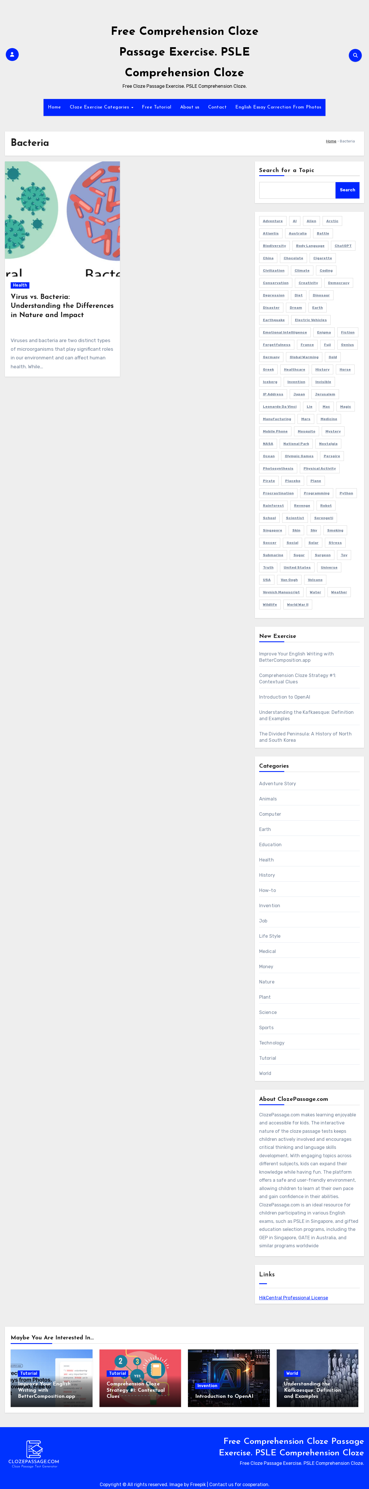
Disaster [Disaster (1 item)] (271, 308)
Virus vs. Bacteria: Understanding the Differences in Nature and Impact (62, 306)
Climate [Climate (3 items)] (302, 270)
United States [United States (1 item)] (297, 567)
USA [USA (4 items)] (267, 580)
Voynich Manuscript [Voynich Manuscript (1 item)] (281, 592)
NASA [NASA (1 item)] (268, 444)
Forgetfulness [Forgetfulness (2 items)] (277, 345)
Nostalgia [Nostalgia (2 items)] (328, 444)
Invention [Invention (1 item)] (296, 382)
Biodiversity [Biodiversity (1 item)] (274, 246)
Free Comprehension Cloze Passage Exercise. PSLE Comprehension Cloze (185, 52)
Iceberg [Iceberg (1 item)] (270, 382)
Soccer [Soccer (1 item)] (269, 543)
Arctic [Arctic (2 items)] (332, 221)
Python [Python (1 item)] (346, 493)
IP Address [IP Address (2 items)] (273, 394)
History (267, 875)
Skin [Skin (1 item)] (296, 530)
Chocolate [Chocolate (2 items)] (293, 258)
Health (20, 285)
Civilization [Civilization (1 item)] (274, 270)
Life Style (270, 936)
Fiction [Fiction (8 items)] (348, 332)
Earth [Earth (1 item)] (317, 308)
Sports (266, 1027)
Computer (270, 814)
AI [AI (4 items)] (295, 221)
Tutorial (267, 1058)
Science (268, 1012)
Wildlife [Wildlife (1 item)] (270, 605)
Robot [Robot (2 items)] (326, 506)
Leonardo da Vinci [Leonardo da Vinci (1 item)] (280, 407)
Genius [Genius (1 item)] (347, 345)
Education (270, 844)
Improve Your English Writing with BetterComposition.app (46, 1390)
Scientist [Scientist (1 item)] (295, 518)
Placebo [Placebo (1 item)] (292, 481)
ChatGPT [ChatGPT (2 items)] (343, 246)
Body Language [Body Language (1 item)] (310, 246)
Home (54, 107)
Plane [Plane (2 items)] (315, 481)
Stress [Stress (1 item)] (335, 543)
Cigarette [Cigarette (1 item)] (322, 258)
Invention (269, 905)
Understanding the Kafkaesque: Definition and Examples (312, 1390)
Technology (272, 1043)
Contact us (221, 1484)
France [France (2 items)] (307, 345)
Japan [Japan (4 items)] (299, 394)
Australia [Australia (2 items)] (298, 233)
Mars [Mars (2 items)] (305, 419)
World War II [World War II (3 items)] (297, 605)
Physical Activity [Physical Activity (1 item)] (320, 468)
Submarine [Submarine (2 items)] (273, 555)
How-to (267, 890)
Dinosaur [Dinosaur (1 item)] (321, 295)
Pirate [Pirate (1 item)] (269, 481)
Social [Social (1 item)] (292, 543)
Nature (266, 982)
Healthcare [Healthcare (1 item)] (294, 369)
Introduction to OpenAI (284, 697)
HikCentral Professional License (293, 1298)
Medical (267, 951)
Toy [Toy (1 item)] (344, 555)
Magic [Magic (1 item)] (345, 407)
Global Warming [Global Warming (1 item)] (304, 357)
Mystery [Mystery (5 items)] (333, 431)
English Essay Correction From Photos (278, 107)
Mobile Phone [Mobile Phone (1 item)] (275, 431)
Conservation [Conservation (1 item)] (276, 283)
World (265, 1073)
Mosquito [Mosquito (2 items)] (306, 431)
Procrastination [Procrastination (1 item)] (278, 493)
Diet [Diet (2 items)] (299, 295)
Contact (217, 107)
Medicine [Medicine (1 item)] (329, 419)
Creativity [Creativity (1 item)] (308, 283)
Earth (265, 829)
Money (266, 966)
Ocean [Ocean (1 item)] (269, 456)
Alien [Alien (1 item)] (311, 221)
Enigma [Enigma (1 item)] (324, 332)
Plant (265, 997)
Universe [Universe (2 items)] (329, 567)
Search (347, 190)
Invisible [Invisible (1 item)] (323, 382)
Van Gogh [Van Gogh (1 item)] (289, 580)
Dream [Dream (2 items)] (296, 308)
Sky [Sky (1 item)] (313, 530)
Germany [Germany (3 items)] (271, 357)
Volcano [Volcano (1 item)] (315, 580)
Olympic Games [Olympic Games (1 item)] (299, 456)
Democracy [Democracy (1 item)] (338, 283)
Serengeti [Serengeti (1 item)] (323, 518)
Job (263, 921)
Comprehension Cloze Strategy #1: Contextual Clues (136, 1390)
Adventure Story (277, 783)
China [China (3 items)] (268, 258)
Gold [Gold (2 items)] (333, 357)
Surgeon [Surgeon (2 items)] (323, 555)
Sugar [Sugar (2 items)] (299, 555)
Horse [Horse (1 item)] (345, 369)
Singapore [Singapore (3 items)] (272, 530)
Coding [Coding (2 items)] (326, 270)
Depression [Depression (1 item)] (274, 295)
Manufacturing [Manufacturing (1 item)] (277, 419)
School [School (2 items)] (269, 518)
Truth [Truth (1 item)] (268, 567)
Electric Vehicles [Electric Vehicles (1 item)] (311, 320)
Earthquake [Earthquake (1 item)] (274, 320)
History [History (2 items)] (322, 369)
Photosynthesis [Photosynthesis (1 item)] (278, 468)
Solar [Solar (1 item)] (313, 543)
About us (189, 107)
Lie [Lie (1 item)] (309, 407)
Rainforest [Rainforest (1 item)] (273, 506)
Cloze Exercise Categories (100, 107)
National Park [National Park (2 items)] (296, 444)
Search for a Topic (287, 171)
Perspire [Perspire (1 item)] (332, 456)
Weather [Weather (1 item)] (339, 592)
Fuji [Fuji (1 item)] (327, 345)
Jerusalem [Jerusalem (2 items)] (325, 394)
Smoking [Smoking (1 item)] (335, 530)
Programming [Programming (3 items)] (317, 493)
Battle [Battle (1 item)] (323, 233)
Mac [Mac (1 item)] (326, 407)
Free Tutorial (157, 107)
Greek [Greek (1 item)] (268, 369)
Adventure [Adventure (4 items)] (273, 221)
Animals (268, 799)
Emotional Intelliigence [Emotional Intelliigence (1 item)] (285, 332)
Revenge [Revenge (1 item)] (302, 506)
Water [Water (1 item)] (315, 592)
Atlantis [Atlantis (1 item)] (271, 233)
